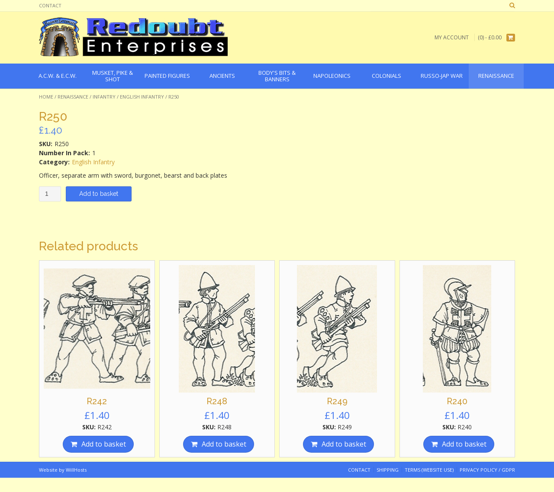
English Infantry (142, 96)
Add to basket (98, 193)
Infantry (104, 96)
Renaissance (73, 96)
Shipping (388, 470)
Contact (50, 5)
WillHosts (76, 469)
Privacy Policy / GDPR (487, 470)
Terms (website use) (429, 470)
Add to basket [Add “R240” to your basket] (464, 444)
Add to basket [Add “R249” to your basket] (344, 444)
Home (46, 96)
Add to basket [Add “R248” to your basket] (224, 444)
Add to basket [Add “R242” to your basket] (103, 444)
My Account (452, 37)
